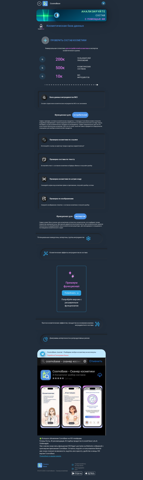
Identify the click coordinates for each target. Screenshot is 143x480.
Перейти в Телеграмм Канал (58, 355)
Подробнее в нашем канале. (50, 456)
